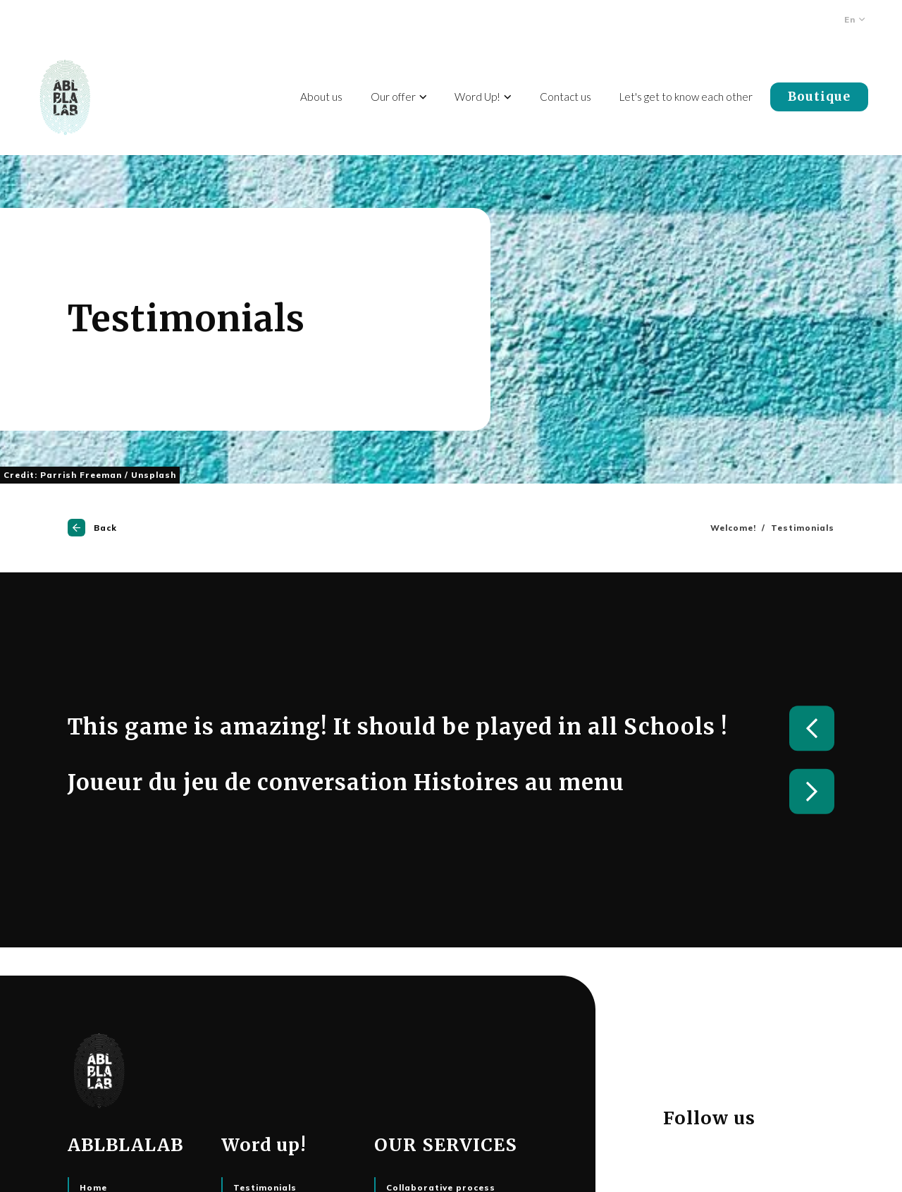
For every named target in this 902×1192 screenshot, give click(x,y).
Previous (811, 728)
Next (811, 791)
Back (92, 527)
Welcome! (733, 528)
